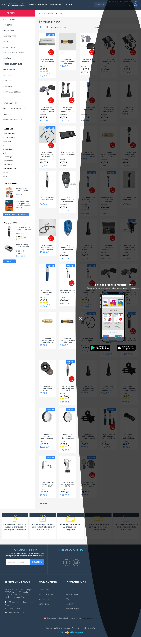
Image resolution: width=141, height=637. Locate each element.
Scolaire (7, 114)
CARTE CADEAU (9, 19)
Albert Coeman (8, 161)
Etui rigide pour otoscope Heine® (47, 60)
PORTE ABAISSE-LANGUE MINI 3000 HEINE (47, 484)
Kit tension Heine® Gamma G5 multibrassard (47, 109)
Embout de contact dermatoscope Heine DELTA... (47, 436)
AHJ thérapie (8, 157)
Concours (7, 25)
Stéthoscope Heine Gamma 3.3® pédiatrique (47, 154)
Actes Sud (7, 141)
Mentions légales (72, 594)
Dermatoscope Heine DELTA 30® (24, 228)
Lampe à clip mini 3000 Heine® (47, 198)
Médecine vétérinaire (12, 64)
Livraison (69, 604)
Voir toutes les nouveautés (16, 214)
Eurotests (8, 42)
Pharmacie (8, 86)
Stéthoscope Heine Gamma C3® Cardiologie (47, 247)
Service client (44, 604)
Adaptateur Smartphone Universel (47, 388)
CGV (67, 599)
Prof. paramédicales (12, 92)
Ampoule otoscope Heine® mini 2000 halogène (67, 340)
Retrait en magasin (73, 608)
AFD (5, 153)
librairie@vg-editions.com (18, 612)
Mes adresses (44, 599)
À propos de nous (17, 581)
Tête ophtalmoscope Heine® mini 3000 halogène (67, 247)
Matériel (7, 58)
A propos (69, 589)
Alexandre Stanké (9, 168)
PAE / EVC (7, 75)
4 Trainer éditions (9, 137)
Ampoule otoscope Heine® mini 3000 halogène (67, 61)
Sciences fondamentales (14, 109)
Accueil (11, 13)
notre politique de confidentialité (18, 556)
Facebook (66, 562)
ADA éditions (8, 149)
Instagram (76, 562)
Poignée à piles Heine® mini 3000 (47, 292)
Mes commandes (46, 594)
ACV (4, 145)
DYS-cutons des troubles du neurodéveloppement (24, 202)
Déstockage (8, 30)
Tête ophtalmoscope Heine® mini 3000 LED (67, 199)
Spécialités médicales (12, 120)
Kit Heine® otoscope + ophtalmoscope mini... (67, 109)
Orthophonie (9, 69)
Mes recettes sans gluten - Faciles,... (23, 189)
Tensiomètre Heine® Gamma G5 (88, 61)
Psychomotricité (10, 103)
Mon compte (44, 589)
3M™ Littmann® (9, 133)
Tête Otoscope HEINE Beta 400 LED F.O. (67, 484)
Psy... (5, 97)
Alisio (5, 176)
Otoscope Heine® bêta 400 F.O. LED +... (67, 292)
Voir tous (9, 261)
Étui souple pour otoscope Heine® (67, 153)
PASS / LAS (7, 81)
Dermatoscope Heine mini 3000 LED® (67, 388)
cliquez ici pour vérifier (89, 618)
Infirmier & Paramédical (14, 53)
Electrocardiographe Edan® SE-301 (24, 246)
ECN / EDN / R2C (9, 36)
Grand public (9, 47)
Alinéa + (6, 172)
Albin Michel (7, 164)
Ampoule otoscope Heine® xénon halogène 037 (47, 340)
